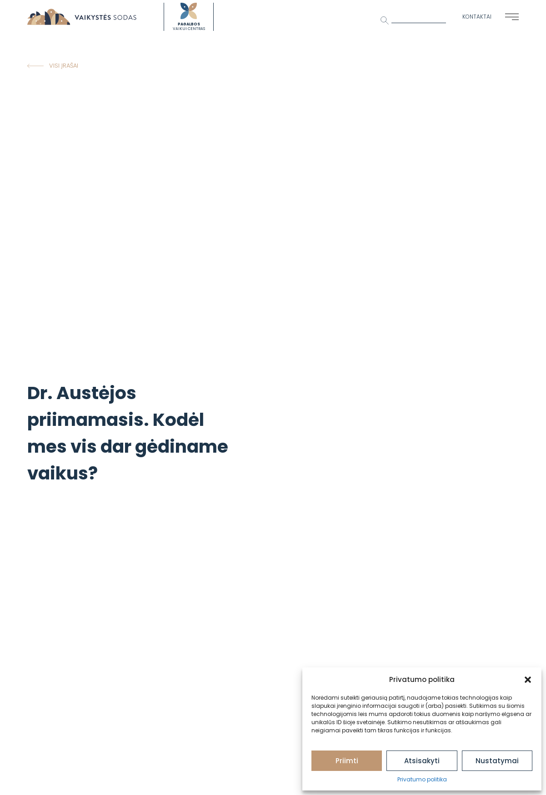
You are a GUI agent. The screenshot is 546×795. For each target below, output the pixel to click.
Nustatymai (497, 760)
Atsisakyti (422, 760)
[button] (527, 679)
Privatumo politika (422, 779)
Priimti (347, 760)
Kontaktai (476, 16)
